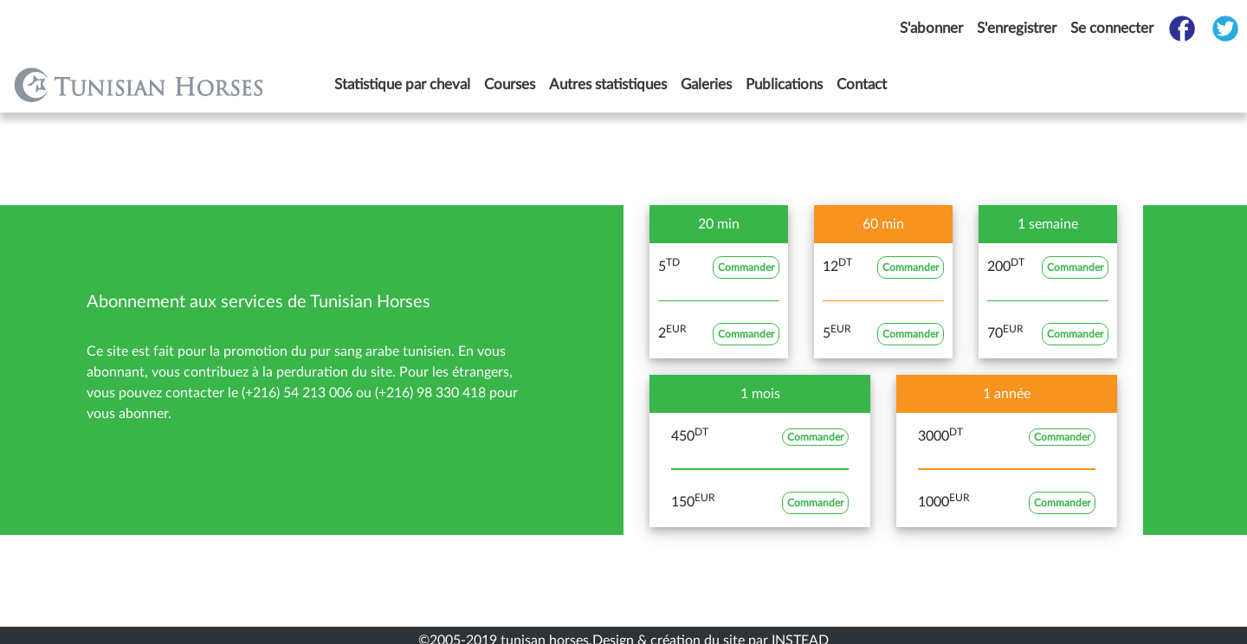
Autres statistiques (608, 84)
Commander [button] (746, 267)
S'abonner (931, 28)
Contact (862, 84)
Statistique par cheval (402, 84)
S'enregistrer (1016, 28)
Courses (509, 84)
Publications (784, 84)
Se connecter (1111, 28)
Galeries (706, 84)
